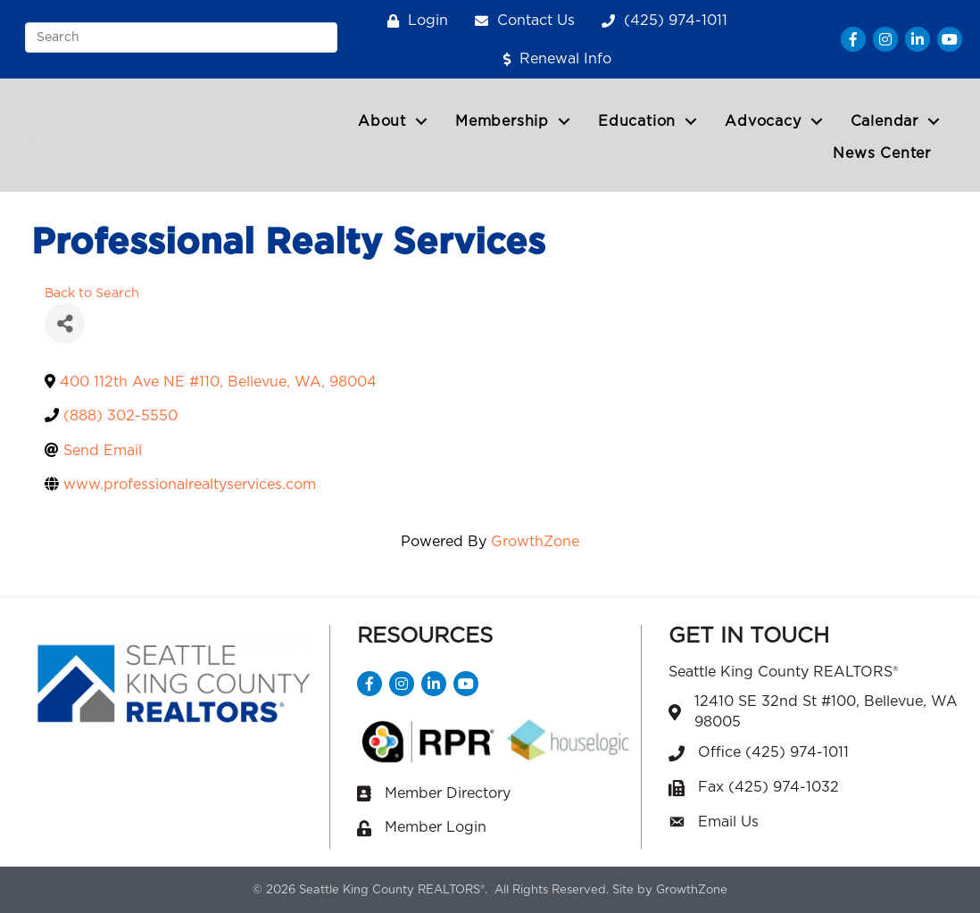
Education (637, 121)
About (382, 121)
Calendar (884, 121)
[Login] (413, 21)
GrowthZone (535, 542)
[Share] (65, 323)
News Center (882, 153)
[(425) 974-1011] (660, 21)
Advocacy (763, 121)
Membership (502, 121)
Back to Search (92, 293)
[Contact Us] (520, 21)
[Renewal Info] (552, 59)
